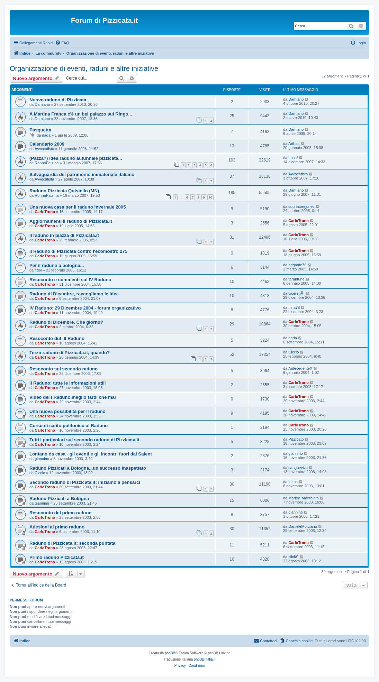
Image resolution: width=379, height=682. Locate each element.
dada (46, 135)
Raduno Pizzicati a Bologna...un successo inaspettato (87, 468)
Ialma (293, 482)
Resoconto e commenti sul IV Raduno (70, 279)
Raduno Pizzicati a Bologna (59, 498)
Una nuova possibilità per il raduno (67, 411)
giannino (42, 459)
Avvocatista (44, 149)
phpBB (170, 653)
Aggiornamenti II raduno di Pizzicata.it (70, 221)
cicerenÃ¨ (296, 293)
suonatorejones (301, 206)
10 (210, 197)
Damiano (42, 104)
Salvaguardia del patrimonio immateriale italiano (81, 174)
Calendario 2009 (46, 144)
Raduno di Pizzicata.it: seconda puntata (72, 543)
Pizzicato (296, 439)
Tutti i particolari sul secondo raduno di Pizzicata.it (84, 439)
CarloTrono (45, 212)
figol (38, 270)
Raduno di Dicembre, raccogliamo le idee (74, 293)
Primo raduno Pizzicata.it (56, 557)
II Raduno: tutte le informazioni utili (67, 383)
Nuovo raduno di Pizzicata (57, 99)
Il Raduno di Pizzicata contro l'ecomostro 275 (78, 251)
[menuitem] (62, 43)
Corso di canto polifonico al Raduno (68, 425)
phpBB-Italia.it (204, 659)
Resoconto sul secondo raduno (63, 368)
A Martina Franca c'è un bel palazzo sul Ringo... (80, 114)
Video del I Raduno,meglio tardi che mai (72, 397)
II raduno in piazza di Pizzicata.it (64, 235)
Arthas (293, 143)
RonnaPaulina (46, 163)
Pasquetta (40, 129)
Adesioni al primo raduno (56, 526)
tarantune (296, 279)
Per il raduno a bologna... (56, 265)
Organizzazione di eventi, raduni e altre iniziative (84, 68)
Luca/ (293, 158)
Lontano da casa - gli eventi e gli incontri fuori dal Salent (90, 454)
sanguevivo (298, 468)
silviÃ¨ (293, 557)
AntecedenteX (300, 368)
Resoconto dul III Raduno (56, 338)
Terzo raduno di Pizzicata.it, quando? (69, 352)
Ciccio (293, 352)
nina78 (294, 307)
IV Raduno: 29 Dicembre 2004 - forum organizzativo (85, 308)
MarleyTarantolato (303, 498)
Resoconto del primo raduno (60, 512)
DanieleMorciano (302, 526)
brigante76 (297, 265)
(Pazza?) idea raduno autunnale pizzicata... (75, 158)
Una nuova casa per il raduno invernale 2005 (77, 207)
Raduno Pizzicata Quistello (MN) (64, 190)
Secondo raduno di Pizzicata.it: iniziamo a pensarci (84, 482)
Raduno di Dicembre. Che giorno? (66, 322)
